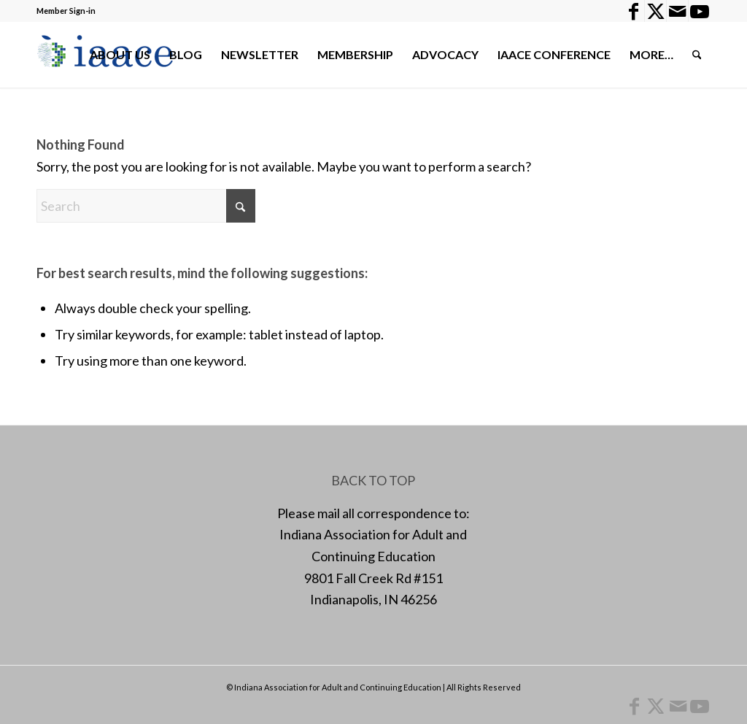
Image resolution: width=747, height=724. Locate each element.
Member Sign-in (66, 10)
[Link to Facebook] (633, 11)
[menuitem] (120, 55)
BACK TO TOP (373, 480)
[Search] (697, 55)
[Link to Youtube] (700, 11)
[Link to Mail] (677, 11)
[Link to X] (655, 11)
